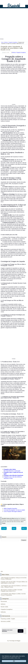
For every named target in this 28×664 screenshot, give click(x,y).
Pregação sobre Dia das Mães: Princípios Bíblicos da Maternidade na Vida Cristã (14, 582)
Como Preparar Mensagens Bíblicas (13, 511)
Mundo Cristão (4, 606)
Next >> (24, 528)
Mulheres (6, 42)
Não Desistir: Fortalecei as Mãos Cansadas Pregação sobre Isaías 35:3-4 (11, 590)
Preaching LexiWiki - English (8, 618)
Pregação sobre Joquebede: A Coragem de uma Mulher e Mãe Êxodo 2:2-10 (12, 48)
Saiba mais (17, 658)
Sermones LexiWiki (5, 621)
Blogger (18, 640)
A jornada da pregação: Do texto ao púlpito (14, 510)
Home (2, 42)
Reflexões (3, 612)
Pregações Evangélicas (13, 42)
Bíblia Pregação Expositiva (10, 508)
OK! (14, 661)
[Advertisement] (14, 24)
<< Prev (4, 528)
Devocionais (4, 601)
